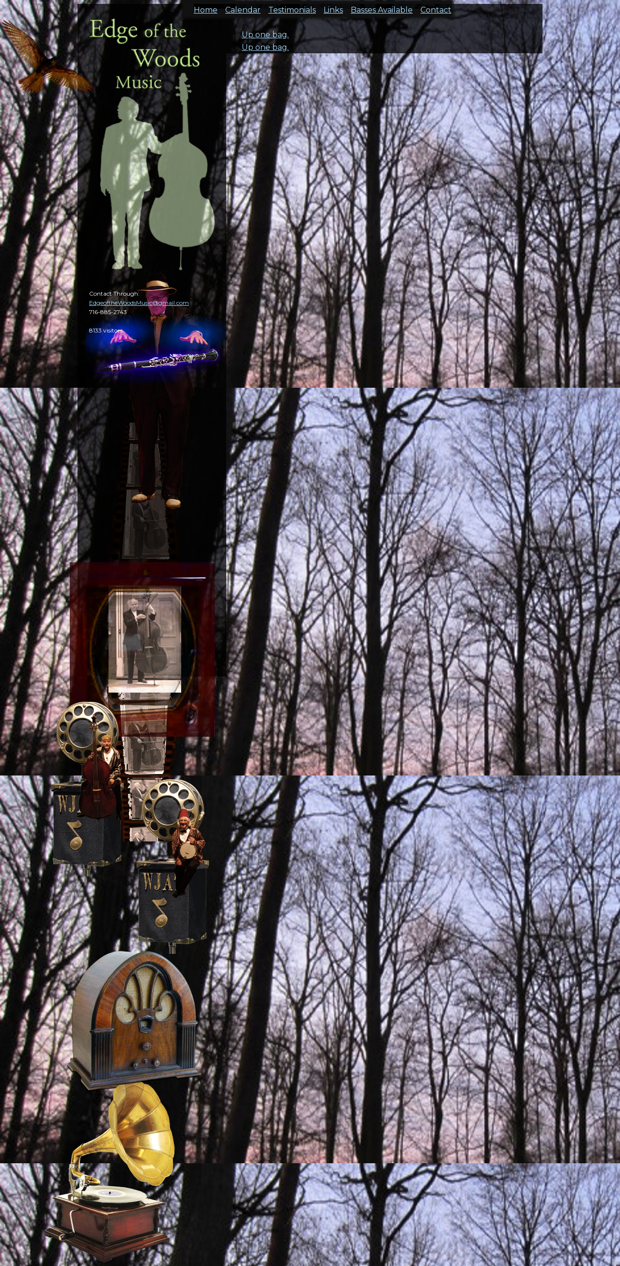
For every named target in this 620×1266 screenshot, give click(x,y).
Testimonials (292, 7)
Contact (435, 7)
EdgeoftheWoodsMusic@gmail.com (139, 302)
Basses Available (382, 7)
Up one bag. (265, 34)
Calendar (243, 7)
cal (48, 63)
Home (205, 7)
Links (333, 7)
